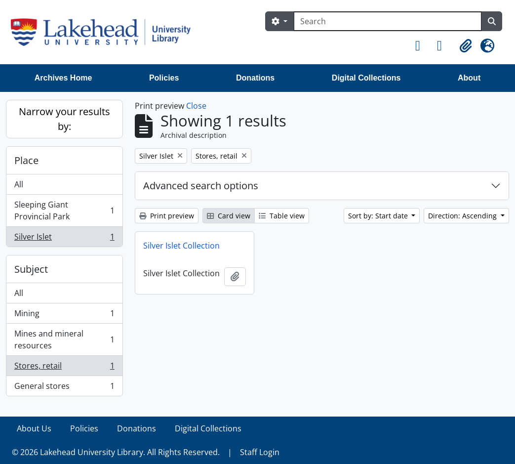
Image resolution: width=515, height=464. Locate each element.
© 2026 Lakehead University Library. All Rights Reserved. (116, 452)
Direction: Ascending (463, 215)
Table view (282, 215)
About (469, 78)
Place (26, 160)
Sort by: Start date (379, 215)
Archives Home (63, 78)
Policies (164, 78)
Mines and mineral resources (64, 339)
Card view (228, 215)
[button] (422, 46)
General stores (64, 388)
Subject (31, 269)
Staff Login (259, 452)
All (18, 184)
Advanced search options (200, 185)
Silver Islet (64, 239)
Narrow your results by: (64, 119)
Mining (64, 315)
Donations (255, 78)
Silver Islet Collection (181, 245)
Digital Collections (366, 78)
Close (196, 105)
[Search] (387, 21)
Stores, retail (64, 368)
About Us (34, 428)
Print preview (166, 215)
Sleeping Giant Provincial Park (64, 210)
